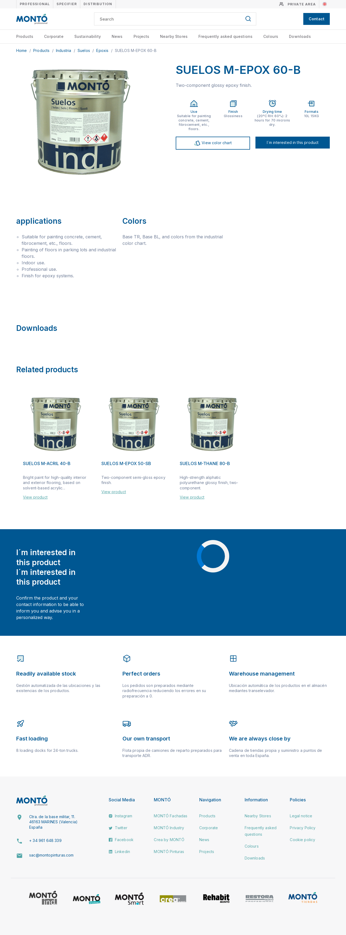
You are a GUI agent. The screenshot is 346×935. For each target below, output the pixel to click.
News (117, 36)
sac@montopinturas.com (51, 855)
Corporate (53, 36)
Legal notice (301, 816)
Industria (64, 50)
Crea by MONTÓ (169, 839)
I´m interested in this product (293, 142)
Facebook (121, 839)
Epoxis (102, 50)
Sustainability (87, 36)
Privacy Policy (302, 827)
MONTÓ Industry (169, 827)
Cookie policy (302, 839)
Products (24, 36)
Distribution (98, 4)
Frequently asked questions (225, 36)
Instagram (120, 816)
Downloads (300, 36)
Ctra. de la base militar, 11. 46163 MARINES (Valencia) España (53, 821)
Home (22, 50)
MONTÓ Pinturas (169, 851)
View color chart (213, 143)
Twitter (118, 827)
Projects (141, 36)
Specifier (66, 4)
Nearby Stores (174, 36)
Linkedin (119, 851)
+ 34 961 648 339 (45, 840)
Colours (270, 36)
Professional (35, 4)
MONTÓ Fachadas (170, 816)
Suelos (84, 50)
